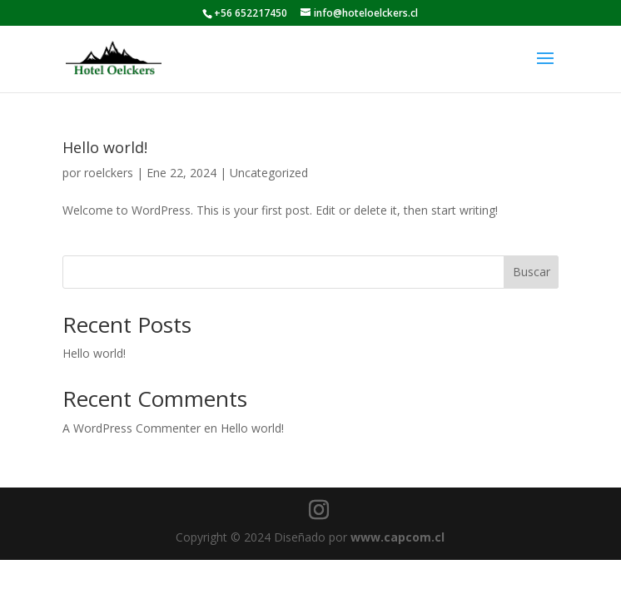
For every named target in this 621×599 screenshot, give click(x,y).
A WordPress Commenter (131, 428)
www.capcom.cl (397, 537)
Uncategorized (269, 173)
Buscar (531, 272)
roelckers (108, 173)
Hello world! (104, 147)
